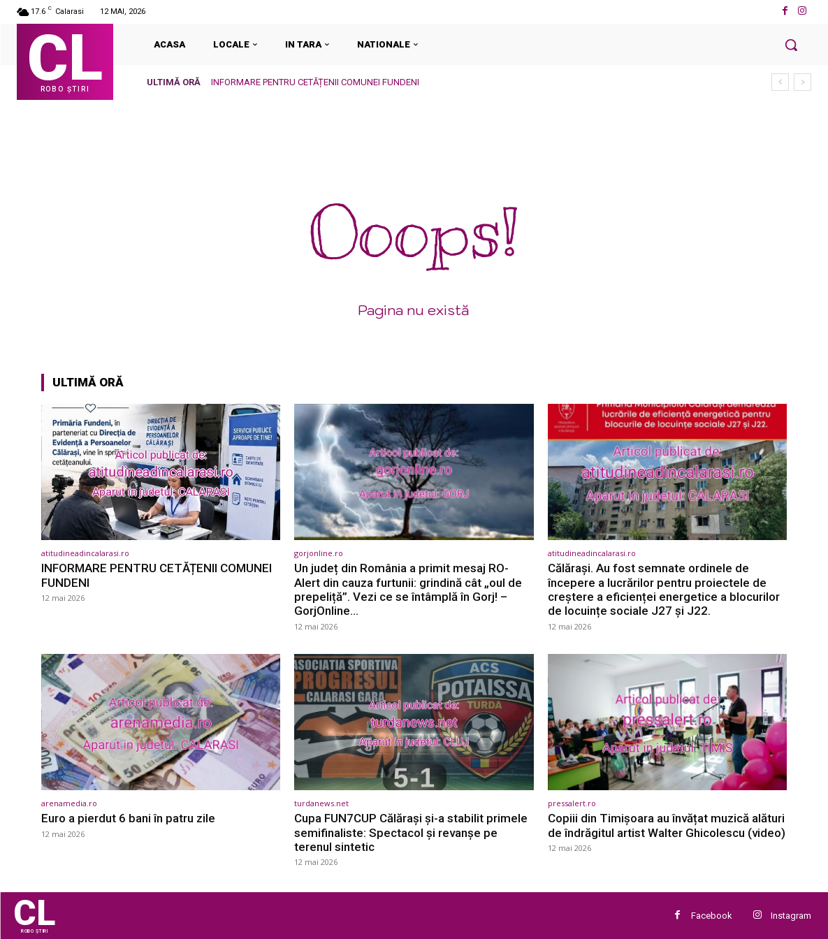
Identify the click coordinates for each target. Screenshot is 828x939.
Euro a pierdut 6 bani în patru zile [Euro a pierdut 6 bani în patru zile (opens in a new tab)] (128, 818)
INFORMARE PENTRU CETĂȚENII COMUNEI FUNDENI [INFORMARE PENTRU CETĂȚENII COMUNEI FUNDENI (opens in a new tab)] (315, 82)
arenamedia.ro (69, 803)
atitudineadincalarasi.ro (85, 553)
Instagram (791, 915)
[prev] (780, 82)
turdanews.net (321, 803)
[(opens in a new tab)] (161, 472)
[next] (802, 82)
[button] (791, 44)
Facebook (711, 915)
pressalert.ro (572, 803)
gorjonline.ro (318, 553)
